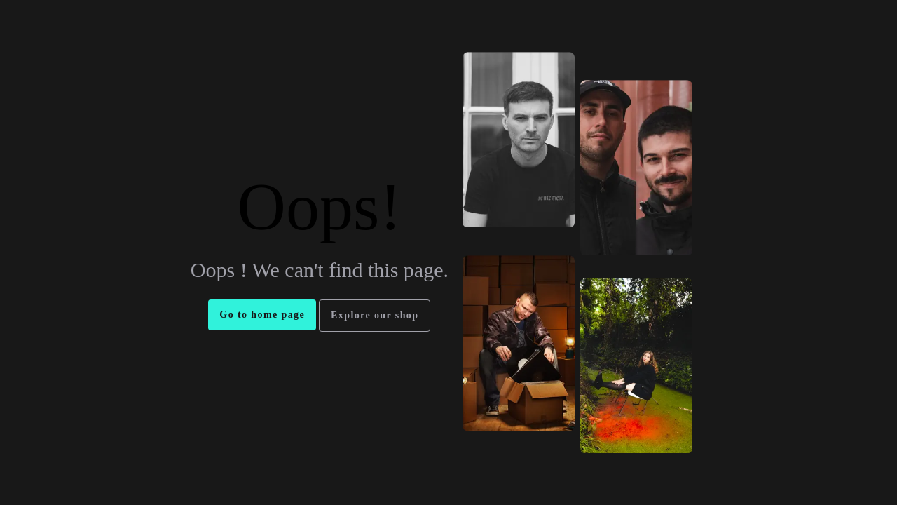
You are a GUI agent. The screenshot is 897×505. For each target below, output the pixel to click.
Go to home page (262, 314)
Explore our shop (374, 315)
